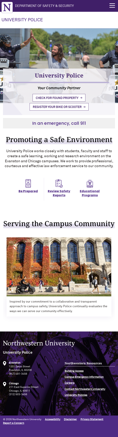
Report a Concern (13, 423)
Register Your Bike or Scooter (57, 107)
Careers (69, 386)
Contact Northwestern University (85, 391)
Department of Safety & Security (44, 6)
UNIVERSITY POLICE (22, 20)
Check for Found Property (57, 98)
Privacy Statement (92, 419)
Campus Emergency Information (84, 380)
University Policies (76, 398)
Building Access (74, 373)
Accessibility (52, 419)
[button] (112, 5)
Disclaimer (70, 419)
